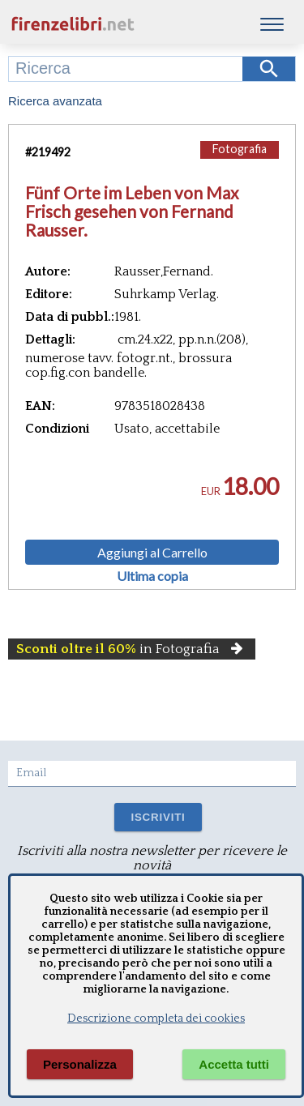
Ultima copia (152, 576)
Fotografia (239, 149)
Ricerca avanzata (55, 101)
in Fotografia (131, 649)
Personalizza (80, 1064)
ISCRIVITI (158, 817)
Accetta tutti (234, 1064)
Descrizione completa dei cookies (156, 1018)
